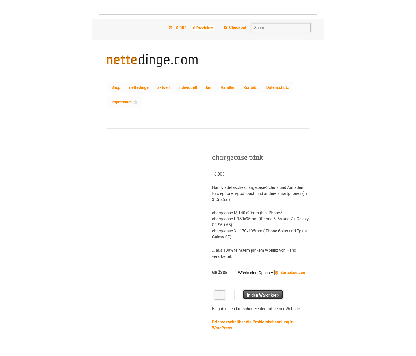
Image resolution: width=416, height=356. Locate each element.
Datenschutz (277, 87)
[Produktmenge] (220, 294)
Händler (227, 87)
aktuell (163, 87)
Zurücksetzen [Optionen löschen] (292, 272)
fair (209, 87)
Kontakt (251, 87)
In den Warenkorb (263, 295)
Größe (219, 272)
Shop (115, 87)
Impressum (121, 102)
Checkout (237, 27)
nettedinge (138, 87)
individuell (187, 87)
